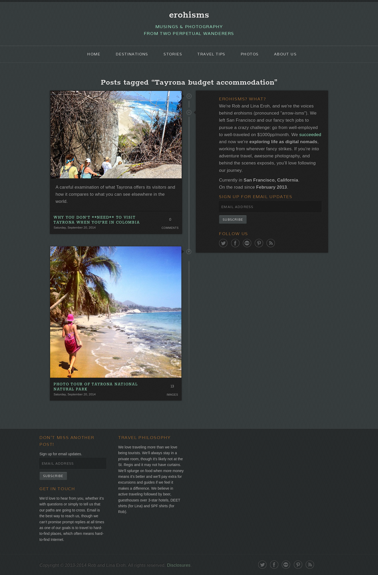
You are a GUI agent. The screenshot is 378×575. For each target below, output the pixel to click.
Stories (173, 54)
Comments (169, 227)
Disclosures (178, 565)
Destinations (132, 54)
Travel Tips (211, 54)
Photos (250, 54)
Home (94, 54)
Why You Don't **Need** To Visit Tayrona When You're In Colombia (97, 220)
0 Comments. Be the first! (170, 220)
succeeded (310, 134)
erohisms (189, 15)
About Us (285, 54)
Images (172, 394)
